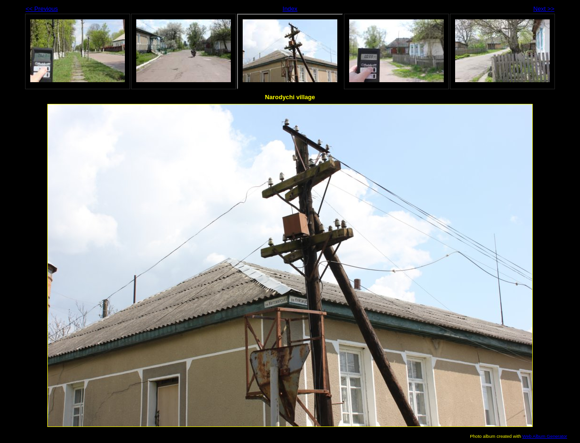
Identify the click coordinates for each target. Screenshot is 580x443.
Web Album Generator (544, 436)
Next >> (543, 8)
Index (289, 8)
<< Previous (42, 8)
